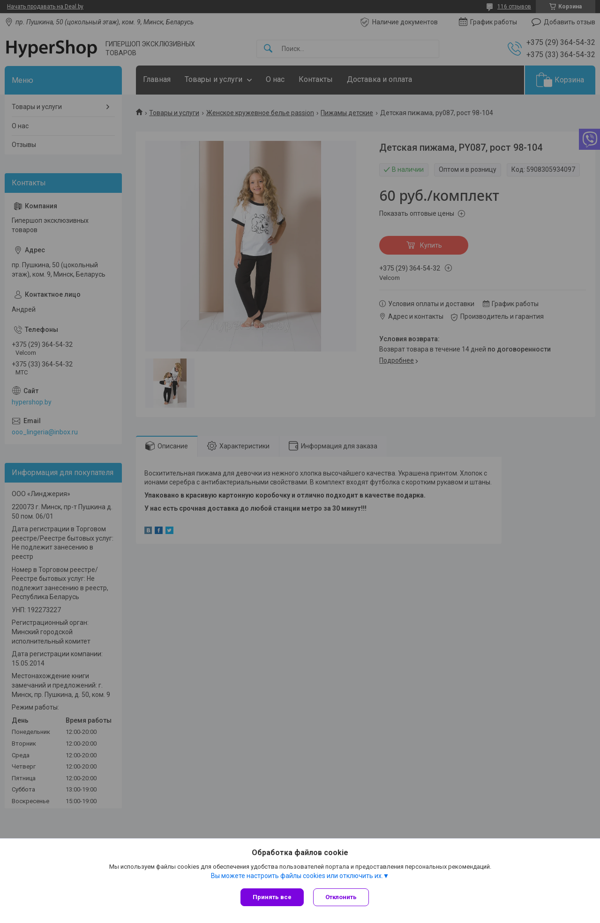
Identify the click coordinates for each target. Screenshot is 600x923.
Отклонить (341, 897)
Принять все (272, 897)
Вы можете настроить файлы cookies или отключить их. (297, 875)
